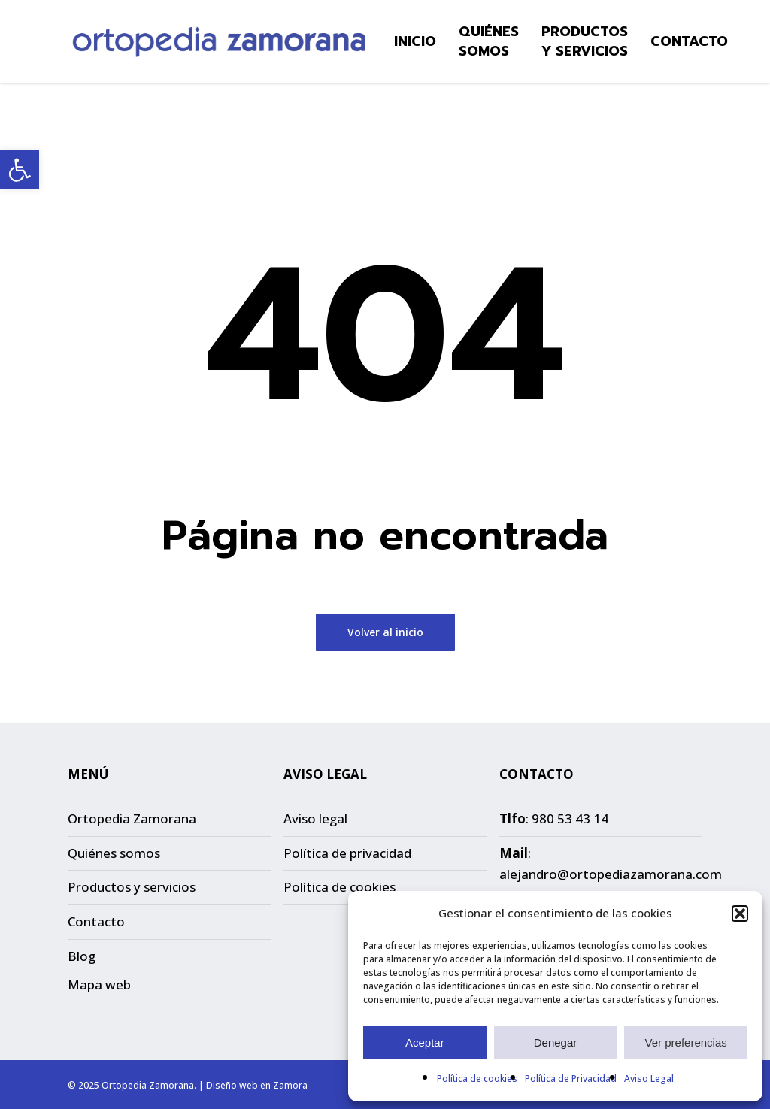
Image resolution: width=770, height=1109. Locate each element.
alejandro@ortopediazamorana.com (610, 874)
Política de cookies (477, 1078)
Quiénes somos (114, 853)
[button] (19, 169)
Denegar (556, 1042)
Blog (81, 956)
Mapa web (99, 984)
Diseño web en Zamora (257, 1085)
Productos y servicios (132, 886)
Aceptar (424, 1042)
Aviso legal (315, 818)
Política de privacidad (347, 853)
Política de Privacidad (571, 1078)
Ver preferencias (686, 1042)
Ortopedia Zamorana (132, 818)
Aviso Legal (649, 1078)
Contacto (96, 921)
